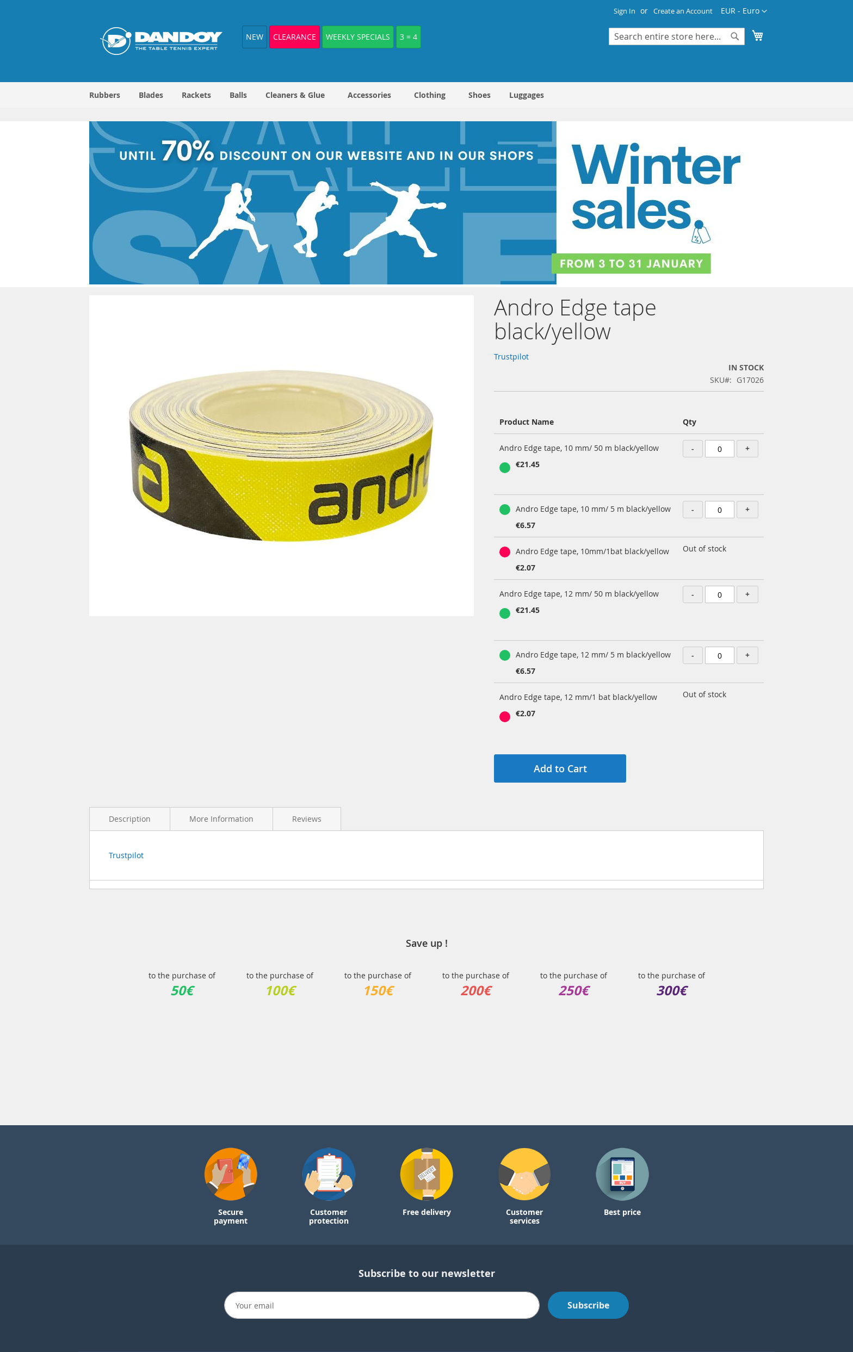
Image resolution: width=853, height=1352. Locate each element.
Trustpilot (511, 356)
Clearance (294, 37)
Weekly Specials (358, 37)
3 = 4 (408, 37)
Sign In (624, 11)
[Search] (735, 36)
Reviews (307, 819)
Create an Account (683, 11)
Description (130, 819)
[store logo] (161, 41)
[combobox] (677, 36)
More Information (221, 819)
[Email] (382, 1305)
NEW (254, 37)
